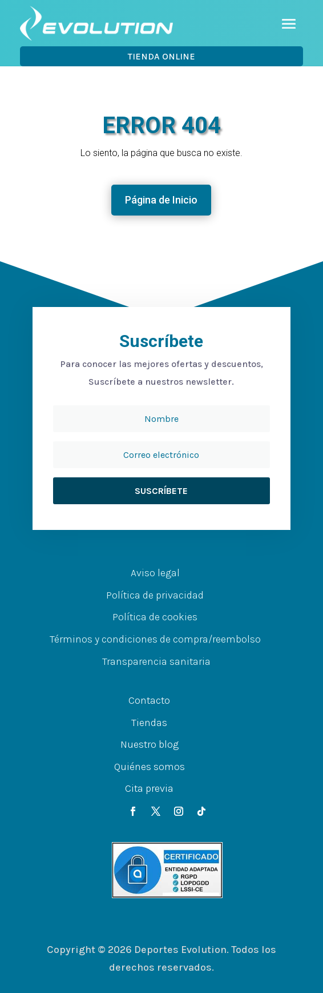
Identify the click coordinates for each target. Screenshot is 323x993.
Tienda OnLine (161, 56)
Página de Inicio (161, 200)
